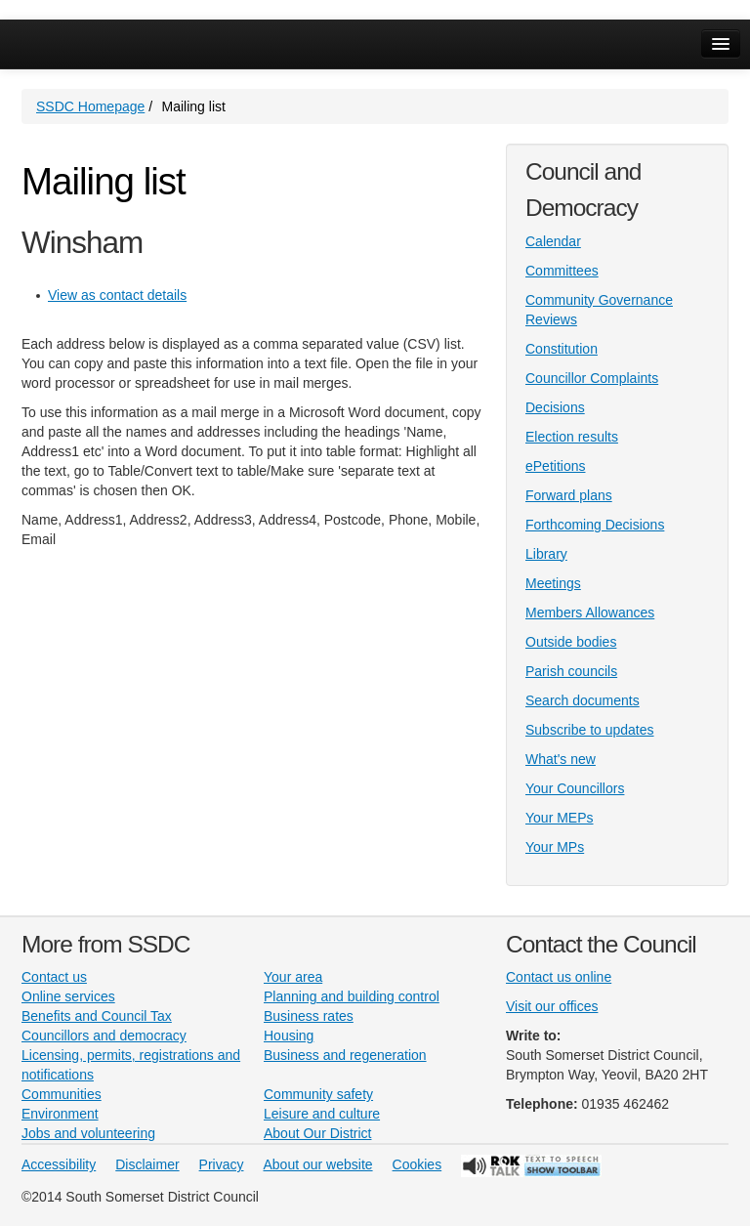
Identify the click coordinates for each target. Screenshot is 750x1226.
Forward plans (568, 495)
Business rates (309, 1016)
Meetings (553, 583)
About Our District (317, 1133)
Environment (60, 1113)
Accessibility (58, 1164)
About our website (318, 1164)
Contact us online (558, 977)
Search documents (582, 700)
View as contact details (117, 295)
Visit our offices (552, 1006)
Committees (562, 270)
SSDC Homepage (90, 106)
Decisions (555, 407)
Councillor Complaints (591, 378)
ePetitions (555, 466)
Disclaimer (147, 1164)
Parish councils (571, 671)
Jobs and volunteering (88, 1133)
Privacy (221, 1164)
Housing (288, 1035)
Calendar (553, 241)
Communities (61, 1094)
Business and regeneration (345, 1055)
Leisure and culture (322, 1113)
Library (546, 554)
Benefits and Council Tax (96, 1016)
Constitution (561, 349)
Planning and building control (351, 996)
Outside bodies (570, 642)
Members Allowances (589, 612)
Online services (68, 996)
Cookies (417, 1164)
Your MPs (554, 847)
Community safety (318, 1094)
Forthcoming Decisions (594, 524)
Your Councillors (574, 788)
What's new (560, 759)
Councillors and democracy (104, 1035)
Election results (571, 436)
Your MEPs (559, 817)
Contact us (54, 977)
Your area (293, 977)
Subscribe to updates (589, 730)
